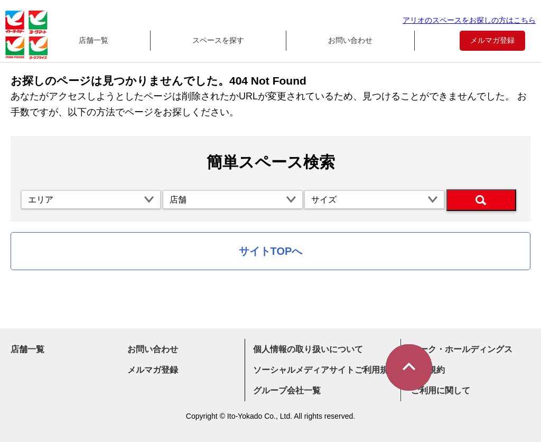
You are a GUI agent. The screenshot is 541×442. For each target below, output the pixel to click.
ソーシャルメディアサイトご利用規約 (325, 369)
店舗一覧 (93, 40)
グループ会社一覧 (287, 390)
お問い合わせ (350, 40)
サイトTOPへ (271, 251)
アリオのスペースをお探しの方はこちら (469, 20)
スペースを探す (218, 40)
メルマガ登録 (492, 40)
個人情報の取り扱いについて (308, 349)
